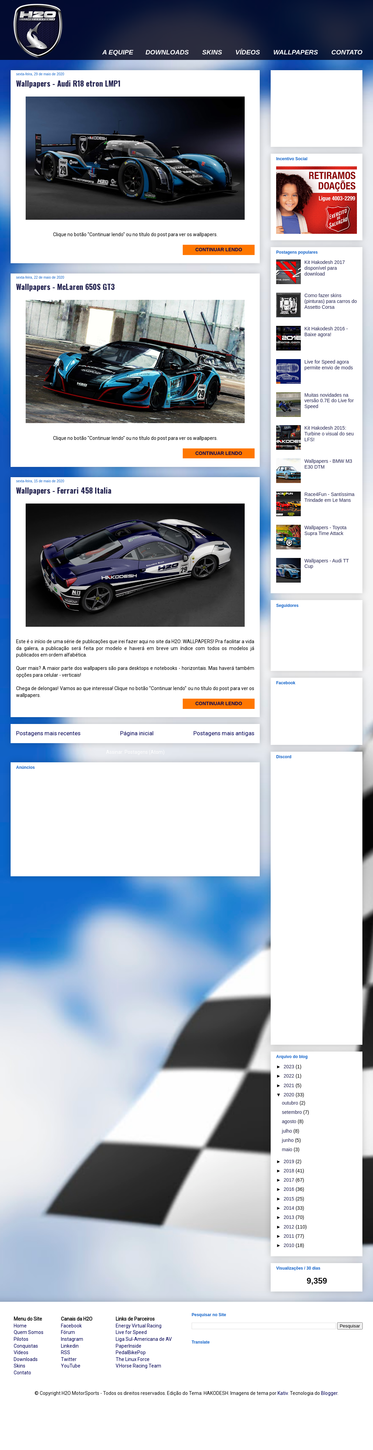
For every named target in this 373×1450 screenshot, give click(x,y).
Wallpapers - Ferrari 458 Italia (64, 490)
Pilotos (21, 1339)
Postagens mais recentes (48, 733)
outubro (290, 1103)
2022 (290, 1076)
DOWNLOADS (167, 52)
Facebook (71, 1325)
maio (288, 1149)
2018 (290, 1170)
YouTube (70, 1366)
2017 (290, 1180)
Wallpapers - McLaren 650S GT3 (65, 286)
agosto (290, 1121)
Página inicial (137, 733)
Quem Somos (28, 1332)
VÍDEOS (247, 52)
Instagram (72, 1339)
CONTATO (346, 52)
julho (287, 1131)
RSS (65, 1352)
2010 (290, 1245)
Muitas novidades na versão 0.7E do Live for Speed (329, 400)
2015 (290, 1198)
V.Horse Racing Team (138, 1366)
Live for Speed (131, 1332)
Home (20, 1325)
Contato (22, 1372)
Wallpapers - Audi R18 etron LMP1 (68, 83)
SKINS (212, 52)
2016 (290, 1189)
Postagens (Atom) (145, 752)
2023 (290, 1066)
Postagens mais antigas (223, 733)
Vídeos (21, 1352)
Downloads (26, 1359)
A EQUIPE (117, 52)
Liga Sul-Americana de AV (144, 1339)
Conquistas (26, 1346)
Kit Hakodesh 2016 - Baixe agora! (326, 331)
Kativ (283, 1393)
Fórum (68, 1332)
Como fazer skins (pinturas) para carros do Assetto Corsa (331, 301)
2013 (290, 1217)
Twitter (69, 1359)
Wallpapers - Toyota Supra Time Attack (326, 530)
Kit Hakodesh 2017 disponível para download (325, 268)
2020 (290, 1094)
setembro (292, 1112)
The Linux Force (133, 1359)
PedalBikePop (131, 1352)
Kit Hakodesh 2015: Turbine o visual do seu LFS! (329, 433)
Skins (19, 1366)
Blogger (329, 1393)
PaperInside (128, 1346)
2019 (290, 1161)
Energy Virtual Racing (139, 1325)
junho (288, 1140)
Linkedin (70, 1346)
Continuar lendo (218, 249)
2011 (290, 1236)
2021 (290, 1085)
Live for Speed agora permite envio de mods (329, 364)
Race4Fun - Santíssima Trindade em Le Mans (330, 497)
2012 (290, 1227)
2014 (290, 1208)
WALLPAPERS (295, 52)
